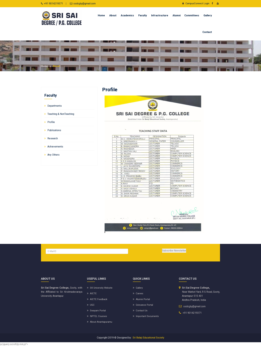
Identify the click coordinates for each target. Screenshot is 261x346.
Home (101, 15)
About (112, 15)
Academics (127, 15)
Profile (51, 121)
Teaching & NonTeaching (60, 113)
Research (52, 138)
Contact (207, 32)
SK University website (102, 287)
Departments (54, 105)
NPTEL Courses (99, 315)
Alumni (177, 15)
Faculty (142, 15)
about (56, 65)
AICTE (93, 293)
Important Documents (148, 315)
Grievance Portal (145, 304)
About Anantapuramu (101, 321)
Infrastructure (159, 15)
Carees (140, 293)
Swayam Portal (98, 310)
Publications (54, 130)
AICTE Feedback (99, 299)
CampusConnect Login (194, 3)
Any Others (53, 154)
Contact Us (142, 310)
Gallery (208, 15)
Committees (191, 15)
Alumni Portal (143, 299)
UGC (92, 304)
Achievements (55, 146)
